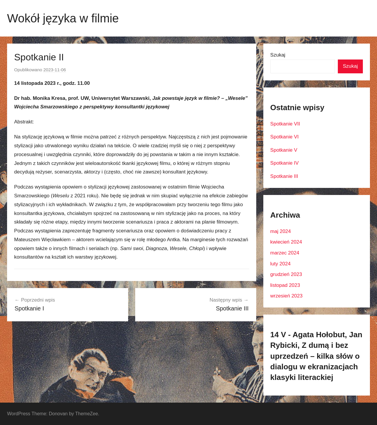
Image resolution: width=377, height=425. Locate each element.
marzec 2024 (284, 253)
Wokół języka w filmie (63, 18)
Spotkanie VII (285, 124)
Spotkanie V (283, 150)
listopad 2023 (285, 285)
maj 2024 (280, 231)
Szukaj (277, 55)
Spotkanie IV (284, 163)
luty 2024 (280, 264)
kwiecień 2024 (286, 242)
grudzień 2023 (286, 274)
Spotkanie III (284, 176)
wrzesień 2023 (286, 296)
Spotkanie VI (284, 137)
